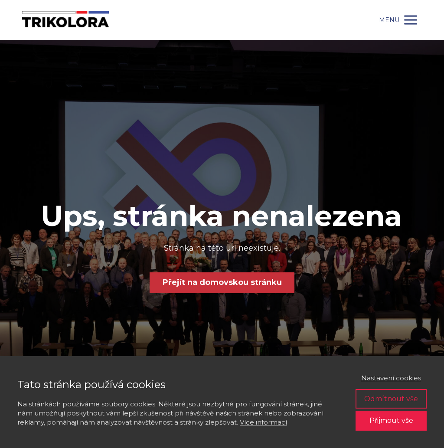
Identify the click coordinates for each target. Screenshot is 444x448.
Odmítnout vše (391, 399)
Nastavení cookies (391, 378)
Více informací (263, 422)
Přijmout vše (391, 420)
